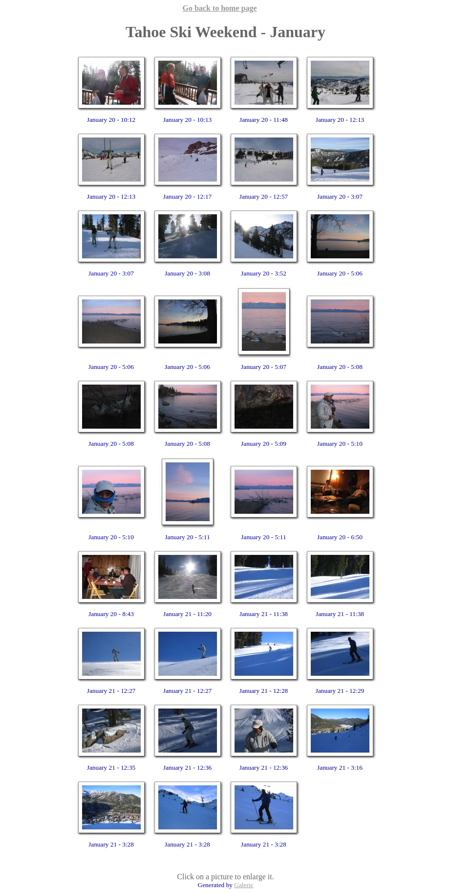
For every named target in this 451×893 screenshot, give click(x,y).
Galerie (243, 885)
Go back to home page (220, 8)
